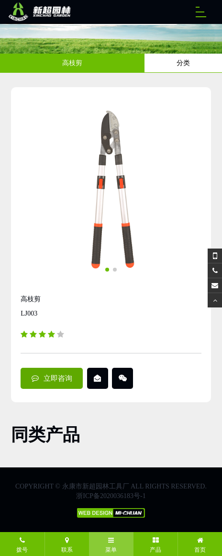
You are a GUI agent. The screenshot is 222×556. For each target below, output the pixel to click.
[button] (107, 270)
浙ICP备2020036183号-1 (110, 495)
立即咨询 (52, 378)
